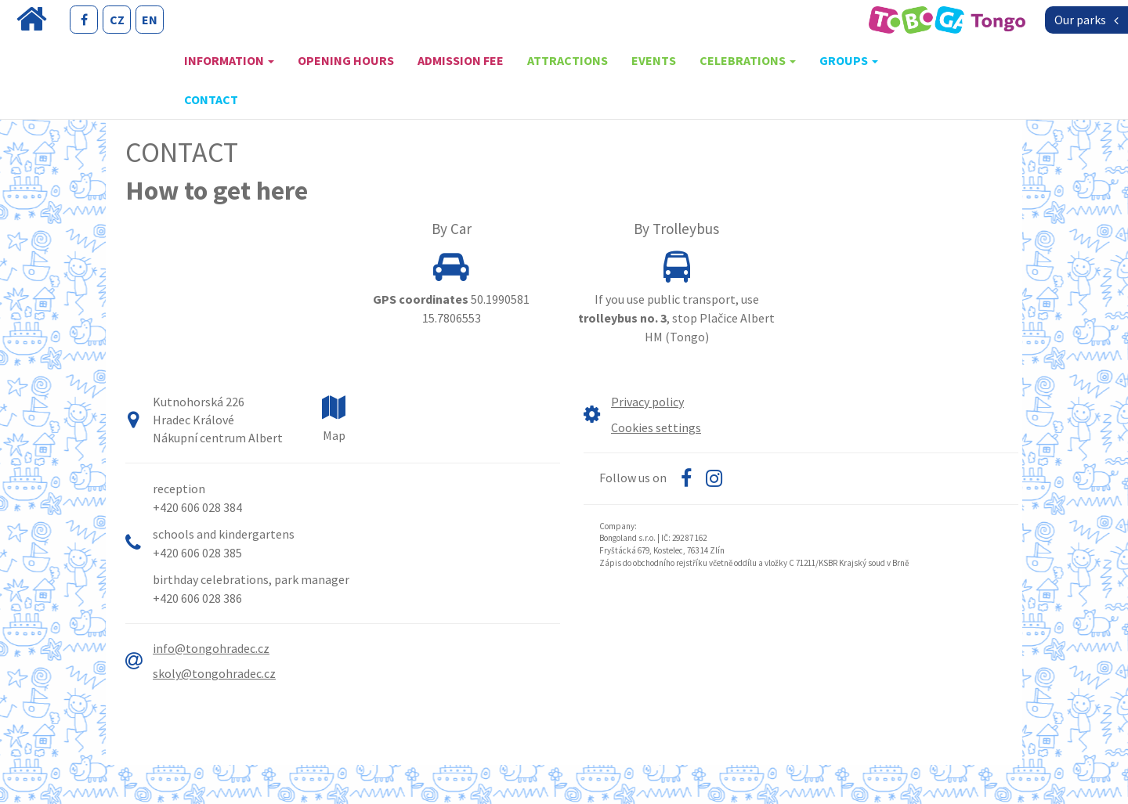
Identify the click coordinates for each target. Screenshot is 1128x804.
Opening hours (346, 60)
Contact (211, 99)
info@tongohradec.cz (211, 648)
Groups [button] (848, 60)
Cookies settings (656, 427)
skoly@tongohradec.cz (214, 673)
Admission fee (461, 60)
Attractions (567, 60)
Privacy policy (647, 401)
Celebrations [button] (748, 60)
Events (653, 60)
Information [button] (229, 60)
